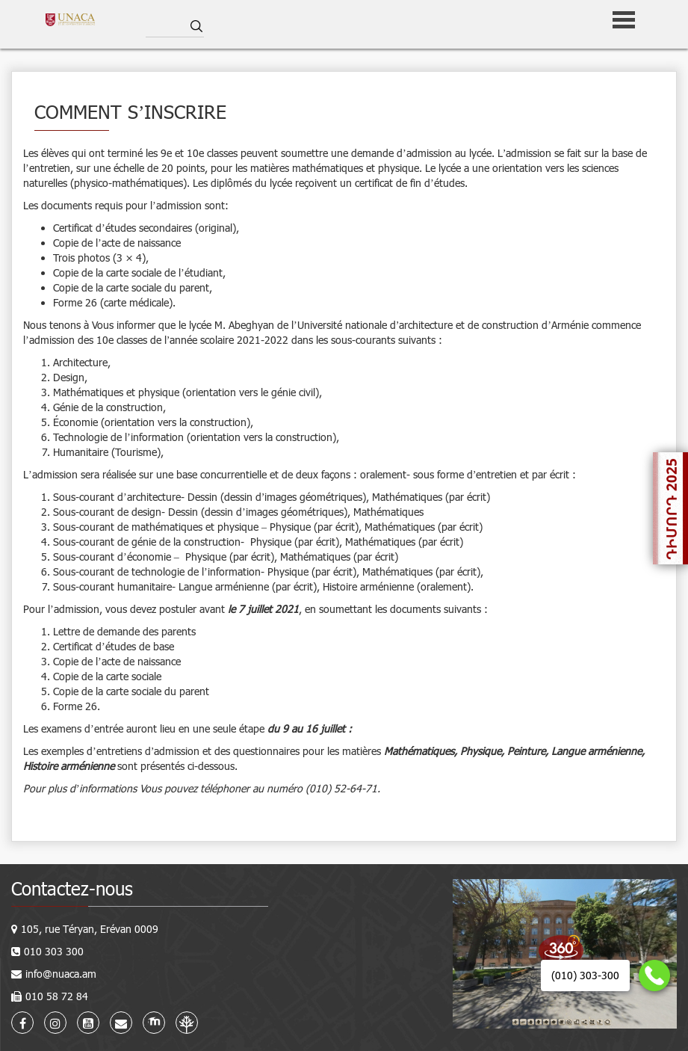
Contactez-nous (72, 888)
